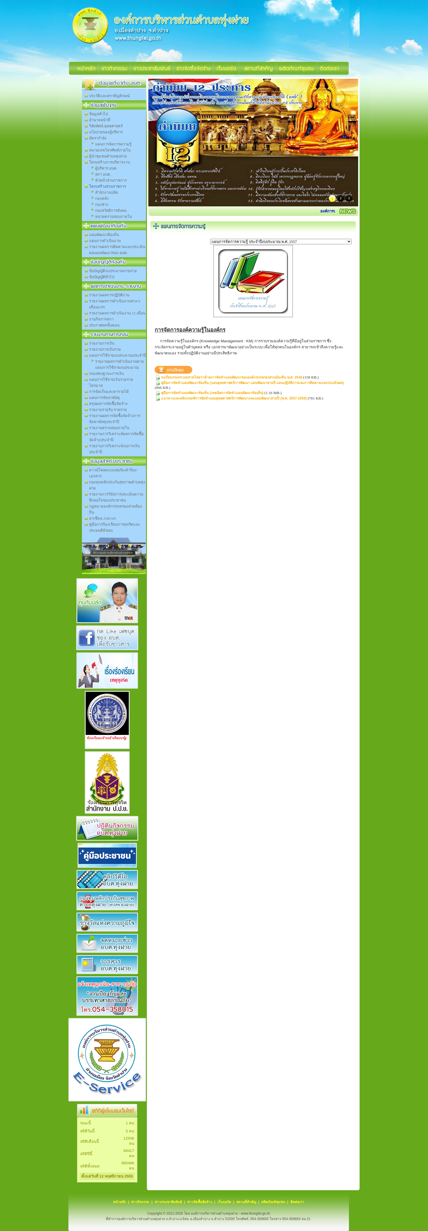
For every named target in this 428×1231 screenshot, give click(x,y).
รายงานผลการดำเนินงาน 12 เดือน (117, 313)
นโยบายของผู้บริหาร (106, 132)
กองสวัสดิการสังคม (111, 210)
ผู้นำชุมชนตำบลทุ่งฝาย (108, 156)
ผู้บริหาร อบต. (106, 168)
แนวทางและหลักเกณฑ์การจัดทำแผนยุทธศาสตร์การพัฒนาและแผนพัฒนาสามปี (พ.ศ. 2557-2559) (234, 398)
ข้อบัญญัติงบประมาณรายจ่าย (113, 271)
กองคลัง (102, 198)
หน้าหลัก (119, 1202)
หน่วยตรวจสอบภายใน (113, 216)
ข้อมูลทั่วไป (98, 114)
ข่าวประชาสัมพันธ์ (168, 1202)
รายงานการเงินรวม (105, 349)
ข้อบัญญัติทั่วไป (101, 277)
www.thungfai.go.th (255, 1213)
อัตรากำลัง (98, 138)
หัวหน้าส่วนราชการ (111, 180)
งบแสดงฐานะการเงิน (106, 373)
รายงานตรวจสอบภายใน (109, 428)
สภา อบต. (103, 174)
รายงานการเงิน (101, 343)
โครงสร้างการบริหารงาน (109, 162)
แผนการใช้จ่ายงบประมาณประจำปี (117, 355)
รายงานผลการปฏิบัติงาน (109, 295)
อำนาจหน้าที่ (99, 120)
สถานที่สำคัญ (246, 1202)
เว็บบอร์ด (224, 1202)
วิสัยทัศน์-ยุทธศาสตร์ (106, 126)
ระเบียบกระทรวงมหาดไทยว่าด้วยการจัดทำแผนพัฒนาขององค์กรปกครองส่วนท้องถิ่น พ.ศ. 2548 (231, 377)
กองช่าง (101, 204)
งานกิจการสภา (101, 319)
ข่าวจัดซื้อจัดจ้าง (199, 1202)
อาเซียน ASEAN (102, 518)
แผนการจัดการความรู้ (113, 144)
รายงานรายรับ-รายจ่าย (108, 410)
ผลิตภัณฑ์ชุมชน (273, 1202)
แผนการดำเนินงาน (105, 241)
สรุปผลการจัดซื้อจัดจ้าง (108, 404)
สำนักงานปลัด (106, 192)
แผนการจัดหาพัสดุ (104, 397)
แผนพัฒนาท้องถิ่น (104, 235)
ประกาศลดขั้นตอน (104, 325)
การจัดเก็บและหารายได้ (109, 391)
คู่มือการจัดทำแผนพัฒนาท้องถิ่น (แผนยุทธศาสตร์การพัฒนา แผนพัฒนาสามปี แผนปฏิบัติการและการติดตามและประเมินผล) (252, 383)
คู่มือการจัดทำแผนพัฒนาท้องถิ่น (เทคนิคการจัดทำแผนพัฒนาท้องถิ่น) (212, 393)
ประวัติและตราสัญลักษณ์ (109, 96)
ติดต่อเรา (297, 1202)
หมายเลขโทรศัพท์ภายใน (109, 150)
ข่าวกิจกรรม (140, 1202)
